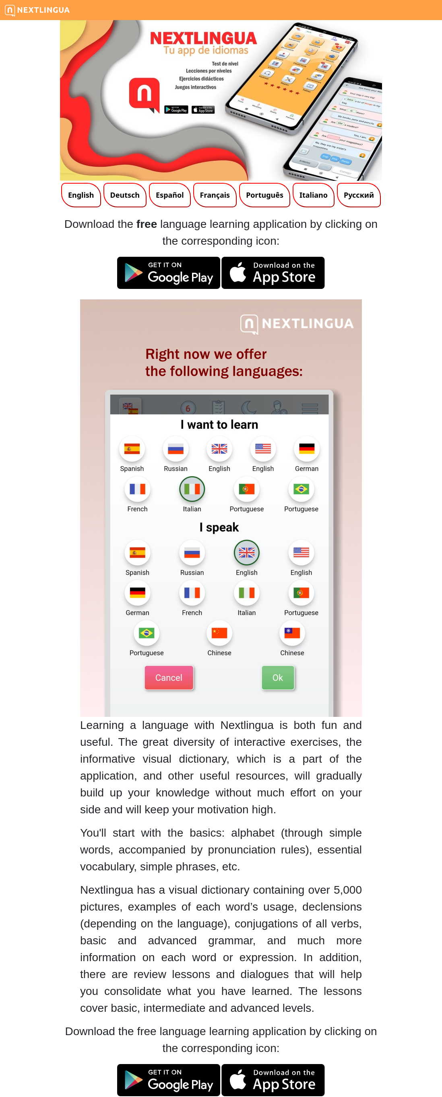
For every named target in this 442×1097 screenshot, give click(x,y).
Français (215, 195)
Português (264, 195)
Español (170, 195)
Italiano (313, 195)
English (81, 195)
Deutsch (125, 195)
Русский (359, 195)
